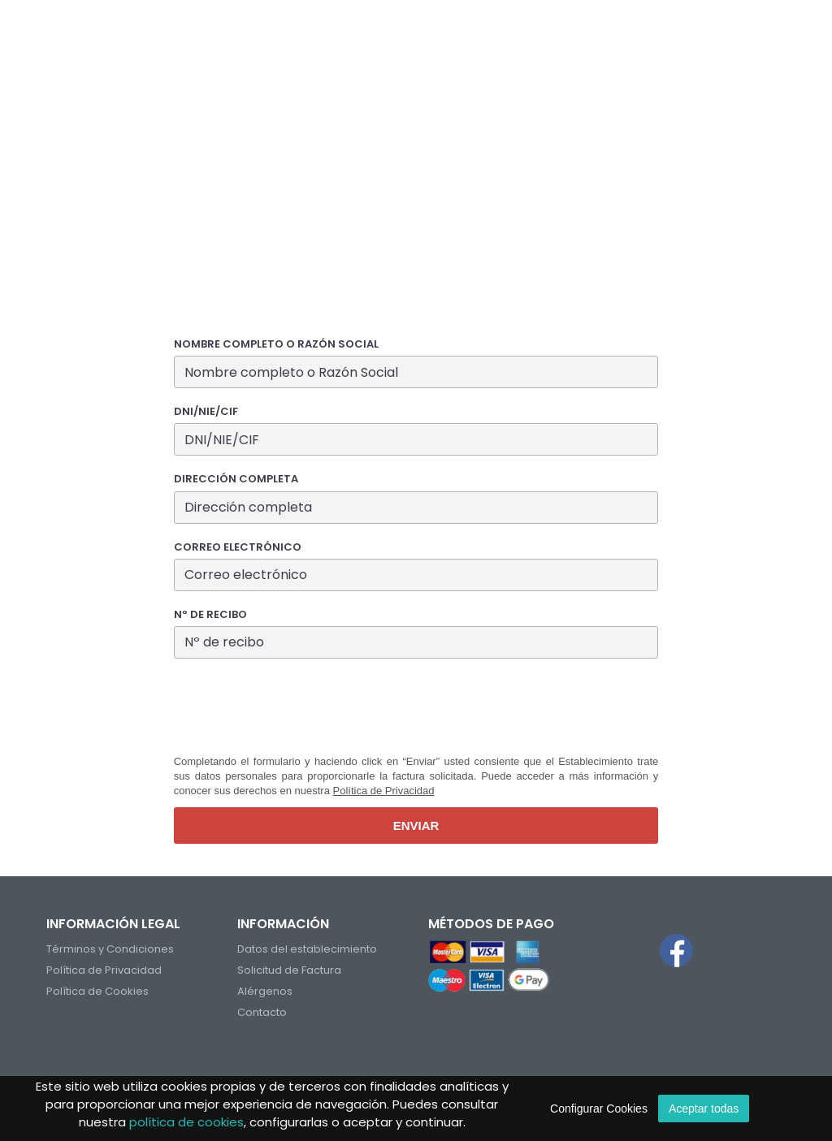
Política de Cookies (97, 991)
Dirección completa (236, 479)
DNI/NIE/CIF (206, 411)
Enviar (416, 825)
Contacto (262, 1012)
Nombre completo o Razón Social (276, 344)
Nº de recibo (210, 614)
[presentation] (297, 706)
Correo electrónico (237, 547)
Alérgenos (264, 991)
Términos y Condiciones (110, 949)
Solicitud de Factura (289, 970)
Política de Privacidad (384, 790)
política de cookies (186, 1121)
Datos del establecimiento (307, 949)
